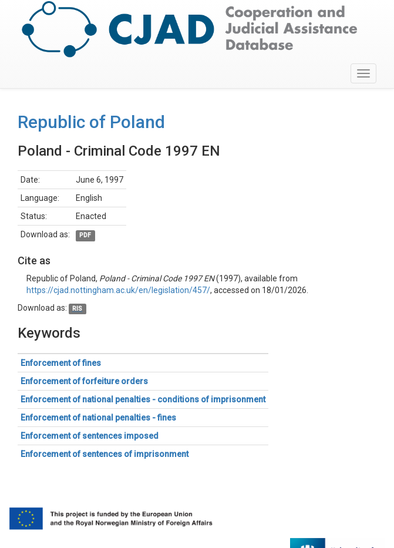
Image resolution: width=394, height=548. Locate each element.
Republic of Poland (91, 122)
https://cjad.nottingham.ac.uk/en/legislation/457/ (118, 290)
